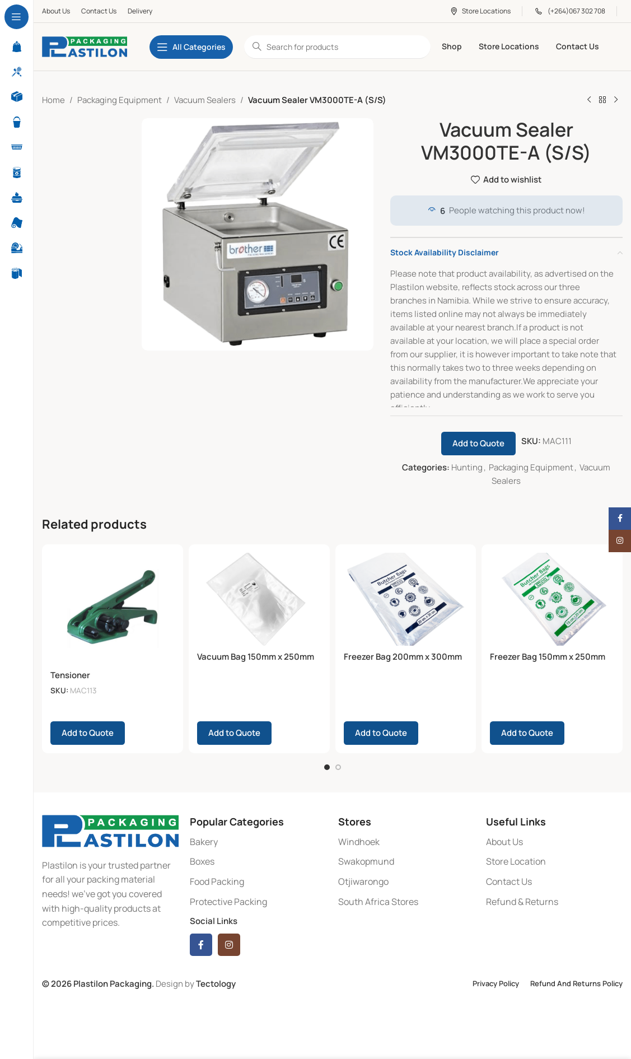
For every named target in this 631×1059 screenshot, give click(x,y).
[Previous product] (589, 100)
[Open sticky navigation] (191, 47)
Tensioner (70, 675)
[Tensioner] (112, 609)
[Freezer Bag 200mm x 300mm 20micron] (406, 599)
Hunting (467, 467)
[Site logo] (84, 46)
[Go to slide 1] (327, 766)
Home (53, 100)
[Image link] (110, 829)
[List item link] (258, 841)
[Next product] (616, 100)
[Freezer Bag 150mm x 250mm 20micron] (552, 599)
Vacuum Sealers (205, 100)
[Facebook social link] (201, 944)
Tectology (216, 983)
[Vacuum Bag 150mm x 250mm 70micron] (259, 599)
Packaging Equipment (119, 100)
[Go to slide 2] (338, 766)
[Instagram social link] (229, 944)
